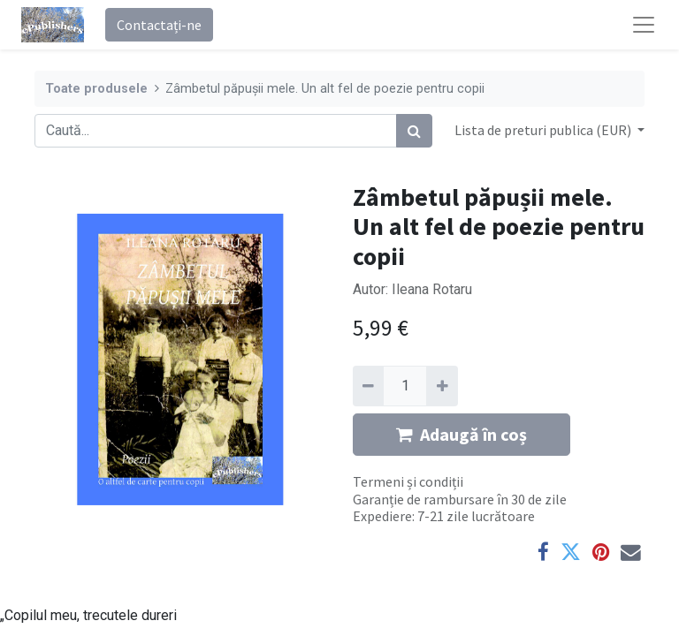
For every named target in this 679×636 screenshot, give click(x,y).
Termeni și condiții (408, 481)
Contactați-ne (159, 25)
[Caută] (414, 131)
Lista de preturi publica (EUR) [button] (544, 130)
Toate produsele (96, 88)
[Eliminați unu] (368, 386)
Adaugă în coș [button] (461, 434)
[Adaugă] (441, 386)
